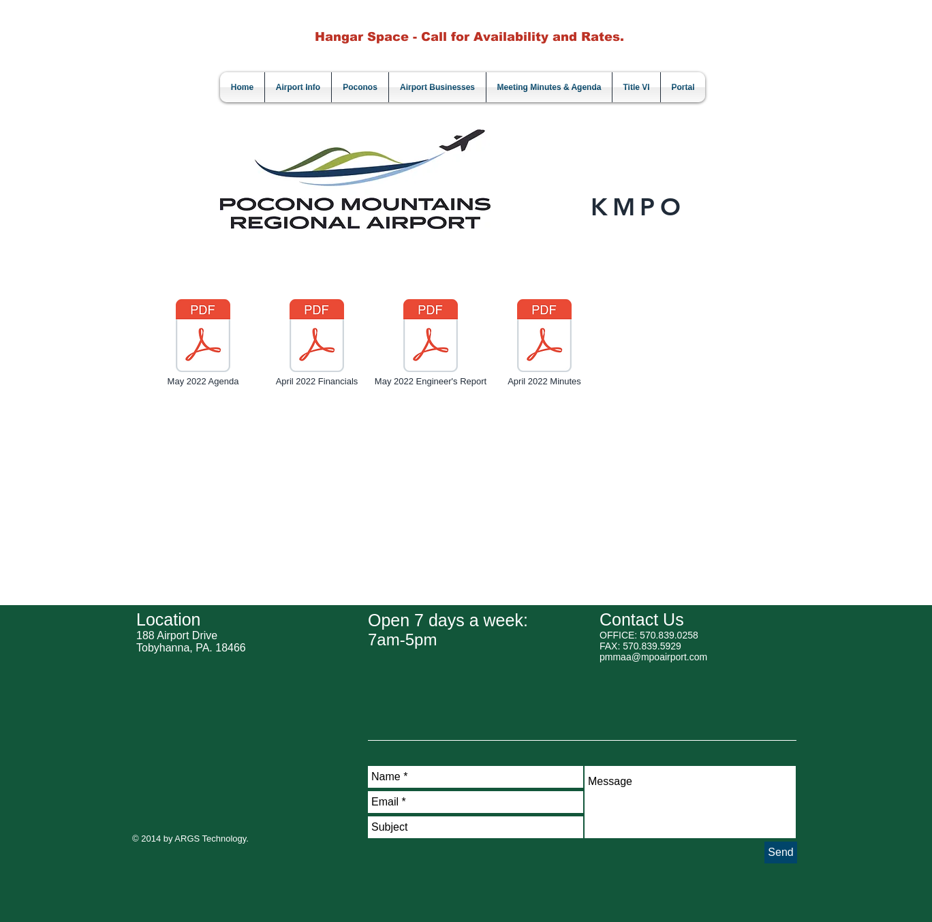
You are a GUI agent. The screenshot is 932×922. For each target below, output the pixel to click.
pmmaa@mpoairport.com (653, 656)
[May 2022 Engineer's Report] (430, 343)
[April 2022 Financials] (316, 343)
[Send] (780, 852)
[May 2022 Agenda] (203, 343)
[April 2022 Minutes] (544, 343)
